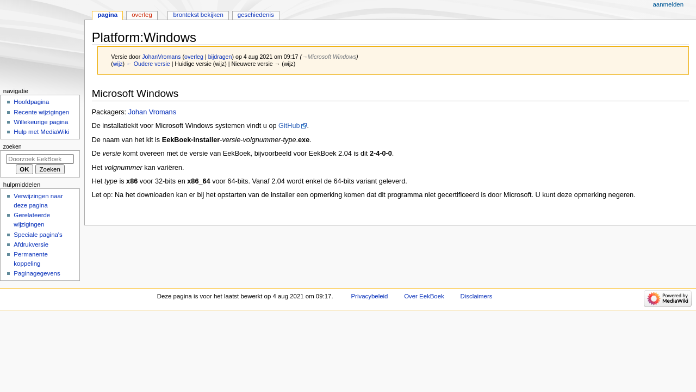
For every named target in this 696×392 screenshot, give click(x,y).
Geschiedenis (256, 14)
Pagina (107, 14)
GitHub (289, 126)
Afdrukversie (31, 244)
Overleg (142, 14)
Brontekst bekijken (198, 14)
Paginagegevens (37, 273)
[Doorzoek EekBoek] (40, 159)
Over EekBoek (424, 296)
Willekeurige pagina (41, 122)
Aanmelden (667, 4)
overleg (193, 56)
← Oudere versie (148, 63)
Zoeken (12, 146)
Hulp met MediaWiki (41, 131)
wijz (118, 63)
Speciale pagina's (38, 234)
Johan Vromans (152, 112)
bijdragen (220, 56)
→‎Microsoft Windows (329, 56)
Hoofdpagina (31, 102)
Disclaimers (476, 296)
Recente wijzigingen (41, 112)
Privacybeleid (369, 296)
